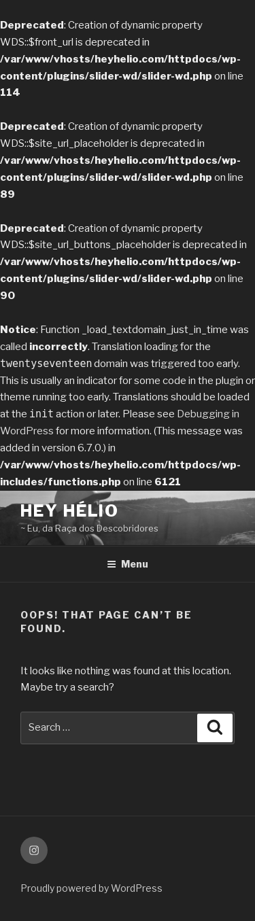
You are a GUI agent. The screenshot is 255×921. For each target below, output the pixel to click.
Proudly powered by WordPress (91, 888)
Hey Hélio (69, 511)
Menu (127, 564)
